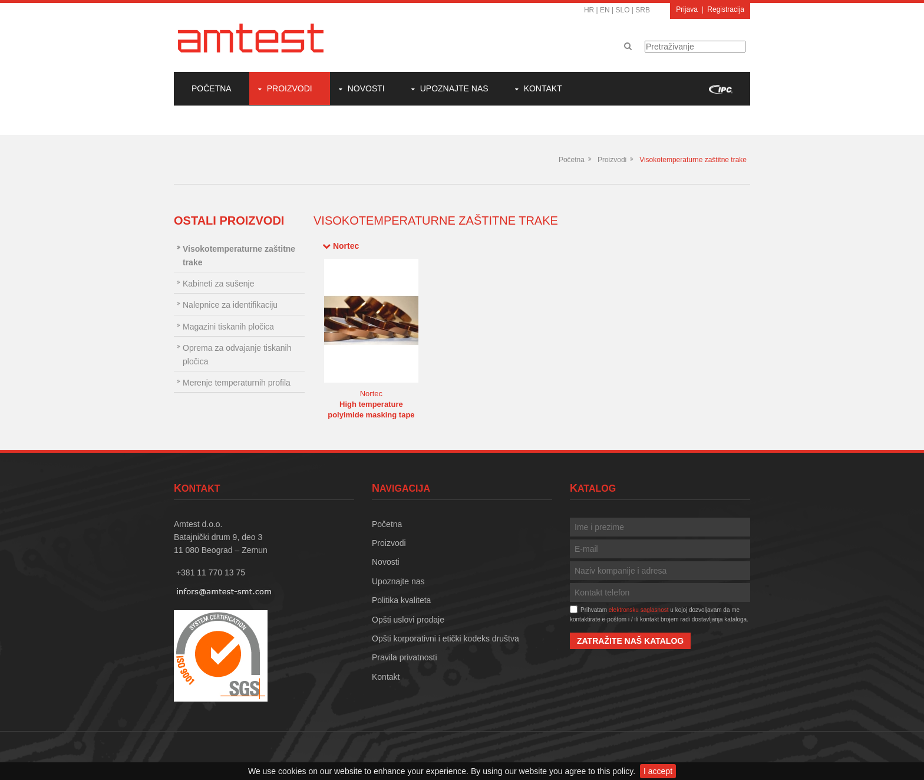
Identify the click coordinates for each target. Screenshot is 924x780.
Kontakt (543, 88)
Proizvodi (289, 88)
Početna (212, 88)
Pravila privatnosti (404, 657)
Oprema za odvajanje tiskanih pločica (237, 354)
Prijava (687, 9)
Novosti (366, 88)
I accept (658, 771)
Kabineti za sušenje (218, 283)
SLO (623, 10)
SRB (642, 10)
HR (589, 10)
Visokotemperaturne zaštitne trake (693, 160)
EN (605, 10)
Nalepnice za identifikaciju (230, 305)
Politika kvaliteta (401, 600)
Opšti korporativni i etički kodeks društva (445, 638)
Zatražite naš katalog (630, 641)
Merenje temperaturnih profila (237, 382)
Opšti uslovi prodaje (408, 619)
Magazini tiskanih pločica (228, 326)
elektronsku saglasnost (639, 610)
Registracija (725, 9)
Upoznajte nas (454, 88)
